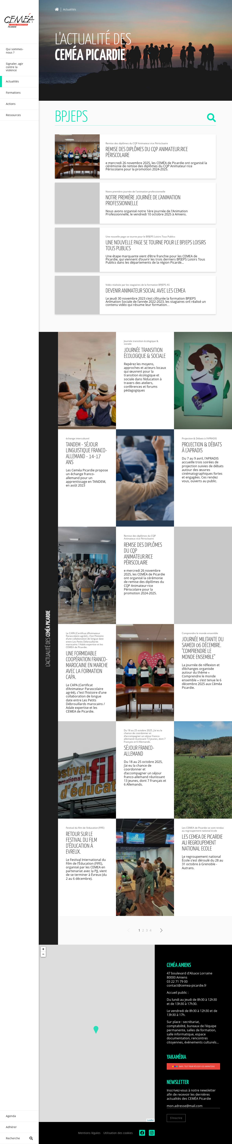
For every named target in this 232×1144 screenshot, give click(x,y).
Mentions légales (89, 1133)
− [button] (43, 954)
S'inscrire (176, 1118)
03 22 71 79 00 (177, 981)
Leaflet (150, 1120)
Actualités (69, 9)
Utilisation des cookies (118, 1133)
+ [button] (43, 949)
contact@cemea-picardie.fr (187, 985)
